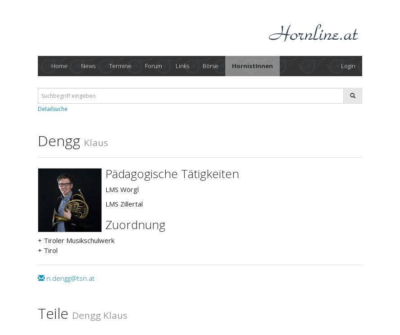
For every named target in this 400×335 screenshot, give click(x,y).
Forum (153, 66)
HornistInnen (252, 66)
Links (182, 66)
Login (348, 66)
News (88, 66)
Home (59, 66)
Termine (120, 66)
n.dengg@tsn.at (66, 278)
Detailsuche (53, 109)
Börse (210, 66)
